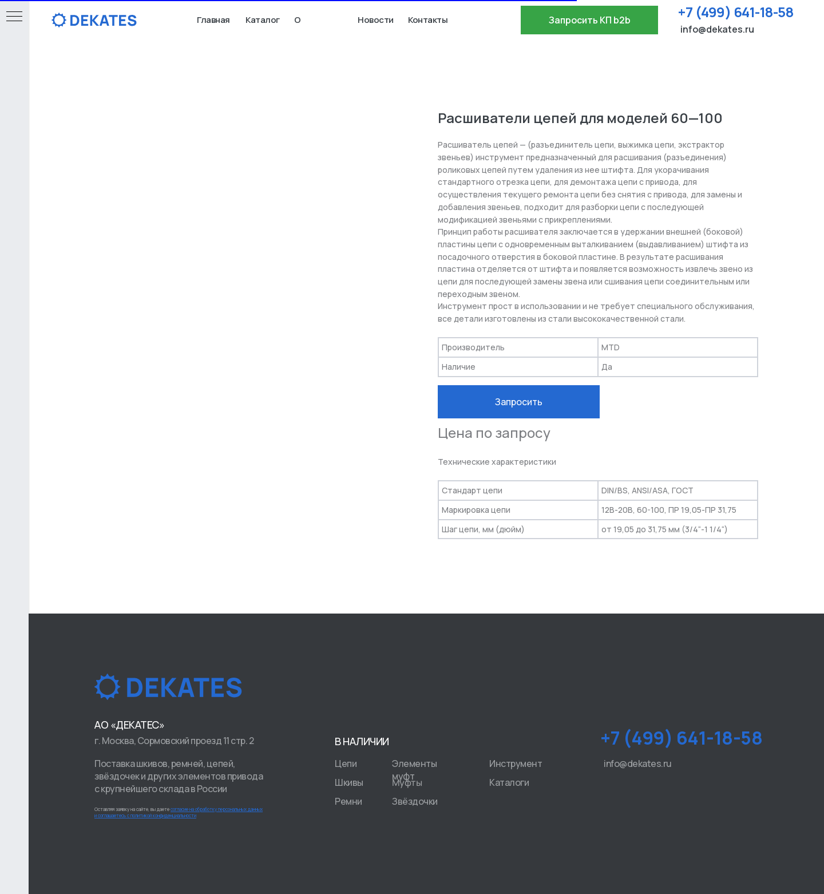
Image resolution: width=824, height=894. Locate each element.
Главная (213, 20)
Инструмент (515, 763)
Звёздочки (415, 801)
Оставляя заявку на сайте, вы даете (178, 812)
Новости (376, 20)
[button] (589, 20)
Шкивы (349, 782)
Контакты (427, 20)
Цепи (345, 763)
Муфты (407, 782)
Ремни (348, 801)
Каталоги (509, 782)
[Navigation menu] (14, 17)
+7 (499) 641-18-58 (735, 11)
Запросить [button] (518, 401)
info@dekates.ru (717, 29)
